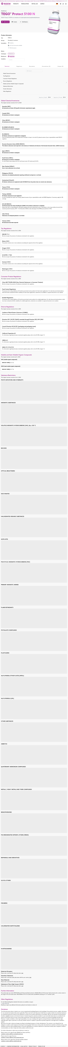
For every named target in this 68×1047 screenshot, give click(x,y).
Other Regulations (7, 91)
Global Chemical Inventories (9, 73)
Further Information (7, 89)
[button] (57, 4)
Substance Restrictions (8, 86)
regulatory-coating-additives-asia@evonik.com (11, 1041)
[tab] (7, 66)
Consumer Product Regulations (10, 78)
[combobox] (16, 59)
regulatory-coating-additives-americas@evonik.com (12, 1037)
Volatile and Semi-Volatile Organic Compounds (13, 83)
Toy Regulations (6, 76)
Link (22, 973)
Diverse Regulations (7, 81)
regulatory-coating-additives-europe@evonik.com (12, 1034)
